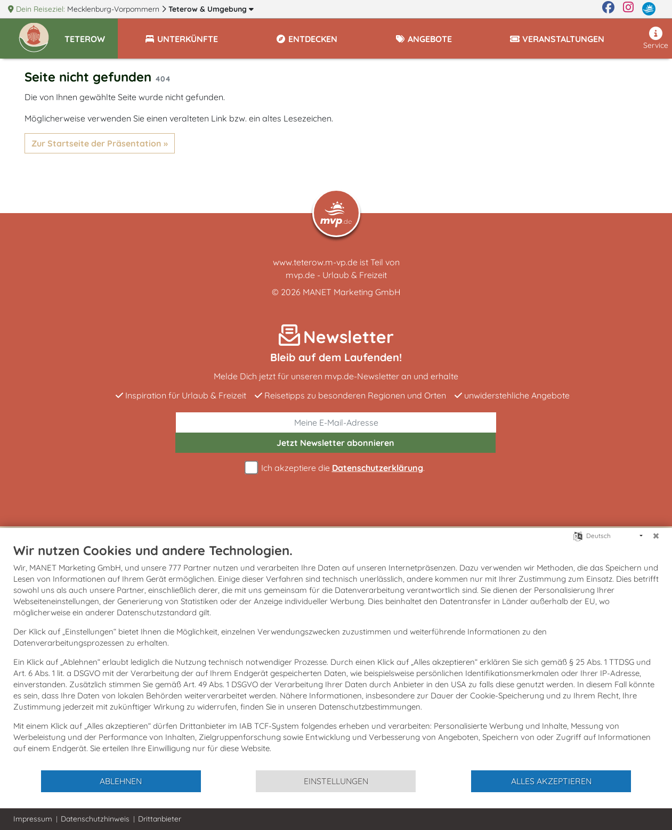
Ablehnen (121, 781)
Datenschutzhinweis (95, 819)
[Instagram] (628, 9)
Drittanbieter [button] (159, 819)
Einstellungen (336, 781)
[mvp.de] (648, 9)
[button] (91, 34)
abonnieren (335, 442)
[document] (336, 656)
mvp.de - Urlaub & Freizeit (336, 275)
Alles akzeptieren (551, 781)
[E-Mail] (336, 422)
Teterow (211, 9)
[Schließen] (656, 536)
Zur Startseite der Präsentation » (99, 143)
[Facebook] (608, 9)
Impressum (32, 819)
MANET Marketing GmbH (352, 292)
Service (655, 38)
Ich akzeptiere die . (336, 468)
